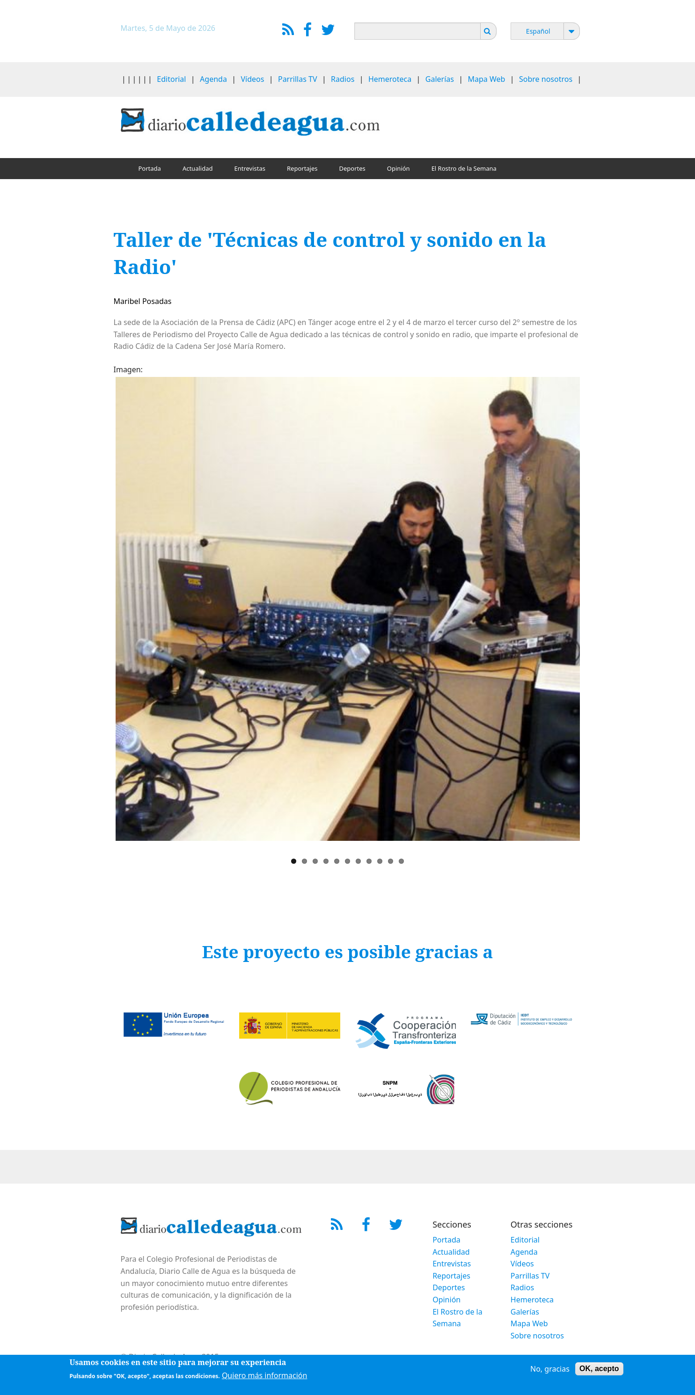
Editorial (171, 79)
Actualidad (198, 168)
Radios (342, 79)
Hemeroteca (389, 79)
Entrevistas (249, 168)
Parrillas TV (297, 79)
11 (401, 861)
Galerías (439, 79)
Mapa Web (486, 79)
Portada (150, 168)
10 (390, 861)
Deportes (352, 168)
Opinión (398, 168)
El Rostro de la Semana (464, 168)
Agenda (213, 79)
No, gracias (550, 1369)
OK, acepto (599, 1369)
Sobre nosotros (545, 79)
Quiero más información (264, 1376)
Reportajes (302, 168)
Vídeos (252, 79)
